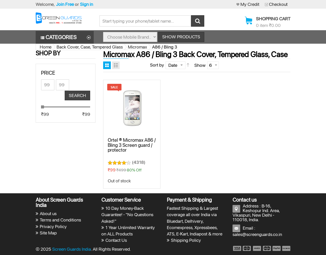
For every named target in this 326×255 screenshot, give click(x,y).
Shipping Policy (186, 240)
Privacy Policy (53, 226)
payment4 (267, 248)
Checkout (278, 4)
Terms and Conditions (60, 219)
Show (200, 65)
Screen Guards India (71, 249)
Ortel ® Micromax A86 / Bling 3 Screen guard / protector (132, 145)
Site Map (48, 232)
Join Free (65, 4)
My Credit (249, 4)
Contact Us (116, 240)
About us (48, 213)
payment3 (257, 248)
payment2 (247, 248)
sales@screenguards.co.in (257, 234)
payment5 (276, 248)
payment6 (285, 248)
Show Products (181, 36)
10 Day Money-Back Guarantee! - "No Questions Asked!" (127, 214)
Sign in (86, 4)
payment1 (236, 248)
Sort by (157, 65)
